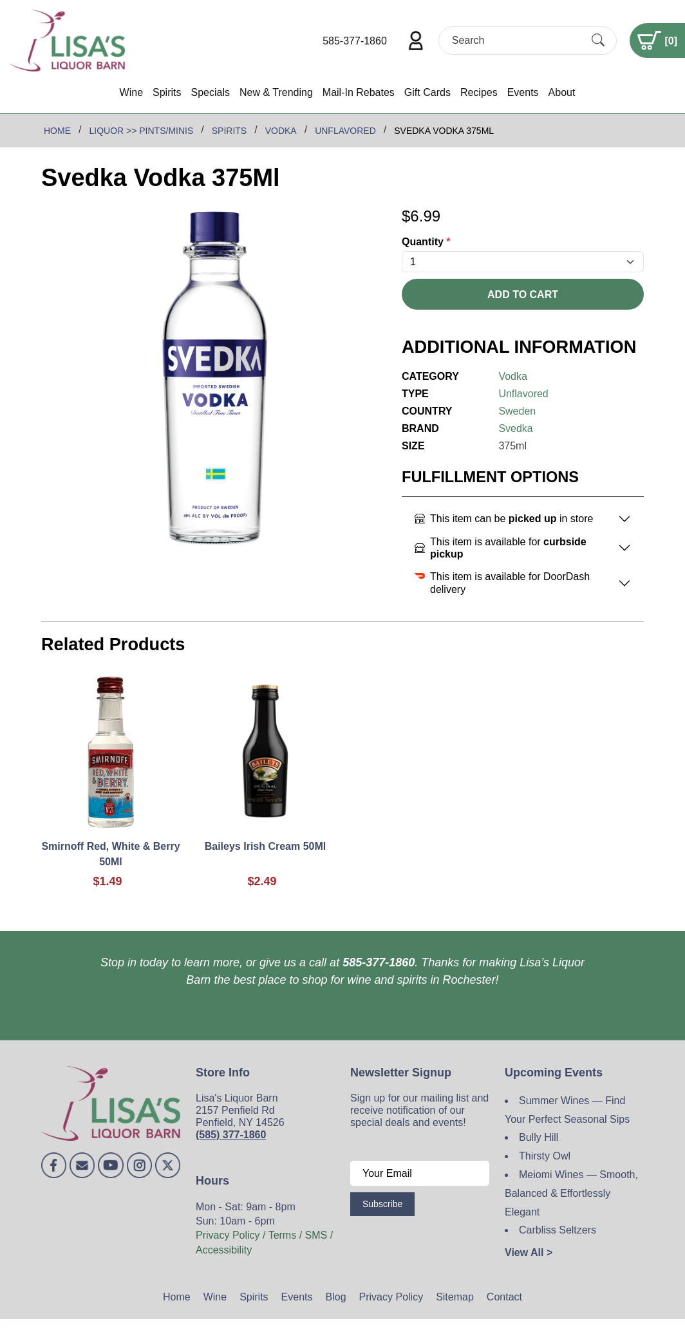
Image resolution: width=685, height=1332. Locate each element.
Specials (210, 92)
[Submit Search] (598, 40)
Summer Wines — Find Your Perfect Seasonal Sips (567, 1110)
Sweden (517, 411)
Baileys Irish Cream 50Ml (265, 846)
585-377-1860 (355, 40)
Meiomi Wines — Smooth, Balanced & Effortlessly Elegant (571, 1193)
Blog (336, 1296)
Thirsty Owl (544, 1155)
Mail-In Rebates (359, 92)
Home (177, 1296)
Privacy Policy (391, 1296)
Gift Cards (427, 92)
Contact (504, 1296)
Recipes (479, 92)
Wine (131, 92)
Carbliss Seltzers (557, 1229)
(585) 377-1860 (231, 1134)
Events (523, 92)
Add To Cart (522, 294)
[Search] (516, 40)
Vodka (512, 376)
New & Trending (276, 92)
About (562, 92)
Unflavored (523, 393)
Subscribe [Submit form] (382, 1204)
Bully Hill (538, 1137)
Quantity (426, 241)
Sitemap (455, 1296)
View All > (528, 1252)
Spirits (167, 92)
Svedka (515, 428)
